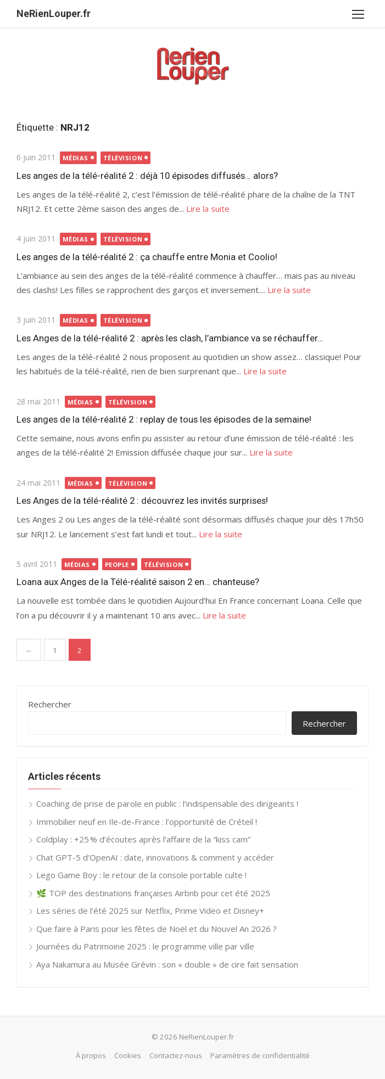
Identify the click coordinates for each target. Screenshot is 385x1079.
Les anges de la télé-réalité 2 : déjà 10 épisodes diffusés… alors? (147, 175)
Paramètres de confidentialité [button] (260, 1055)
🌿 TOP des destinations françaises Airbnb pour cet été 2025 (153, 892)
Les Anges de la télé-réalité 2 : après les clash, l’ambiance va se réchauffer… (169, 338)
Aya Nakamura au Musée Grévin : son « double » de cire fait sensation (167, 964)
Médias (75, 158)
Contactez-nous (175, 1055)
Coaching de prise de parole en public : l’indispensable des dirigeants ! (167, 803)
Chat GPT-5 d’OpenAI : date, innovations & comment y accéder (155, 857)
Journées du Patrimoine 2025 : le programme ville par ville (145, 946)
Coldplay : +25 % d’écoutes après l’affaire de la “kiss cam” (143, 839)
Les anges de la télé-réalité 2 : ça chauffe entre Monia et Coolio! (146, 256)
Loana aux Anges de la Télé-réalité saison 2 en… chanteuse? (137, 581)
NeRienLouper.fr (53, 13)
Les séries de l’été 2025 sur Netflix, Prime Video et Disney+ (150, 910)
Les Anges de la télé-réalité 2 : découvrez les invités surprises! (142, 500)
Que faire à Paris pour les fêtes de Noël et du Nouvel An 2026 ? (156, 928)
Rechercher (49, 704)
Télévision (123, 158)
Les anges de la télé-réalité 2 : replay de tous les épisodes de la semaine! (163, 419)
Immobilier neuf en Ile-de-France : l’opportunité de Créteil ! (146, 821)
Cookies (127, 1055)
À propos (91, 1055)
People (117, 564)
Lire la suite (208, 208)
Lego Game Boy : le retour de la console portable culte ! (141, 874)
